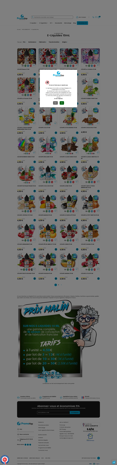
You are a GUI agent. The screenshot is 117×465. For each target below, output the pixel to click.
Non (55, 103)
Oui (62, 103)
